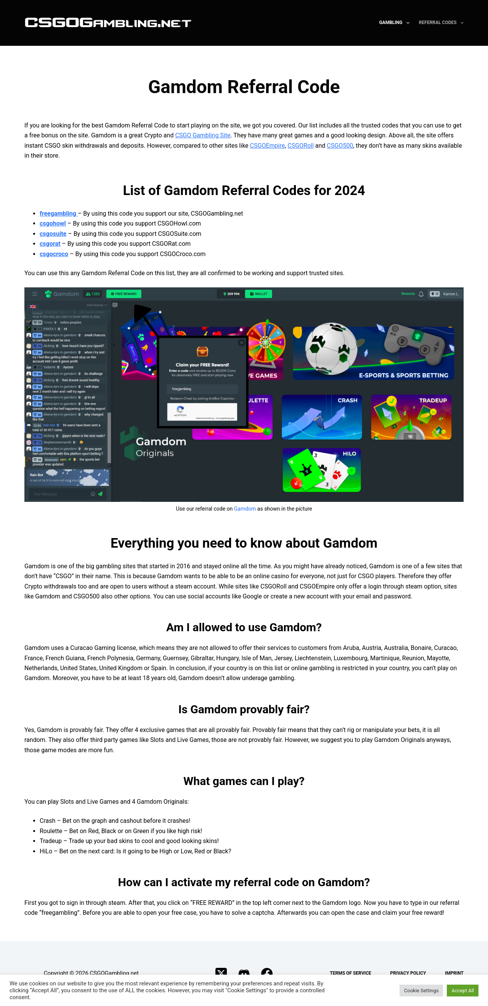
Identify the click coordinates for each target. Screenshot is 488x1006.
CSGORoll (300, 145)
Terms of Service (350, 973)
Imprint (454, 973)
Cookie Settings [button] (421, 990)
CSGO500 (340, 145)
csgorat (50, 243)
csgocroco (54, 254)
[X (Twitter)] (221, 973)
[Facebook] (267, 973)
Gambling (395, 22)
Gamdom (245, 509)
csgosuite (53, 233)
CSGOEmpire (267, 145)
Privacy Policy (408, 973)
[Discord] (244, 973)
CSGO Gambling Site (202, 135)
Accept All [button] (462, 990)
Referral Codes (441, 22)
